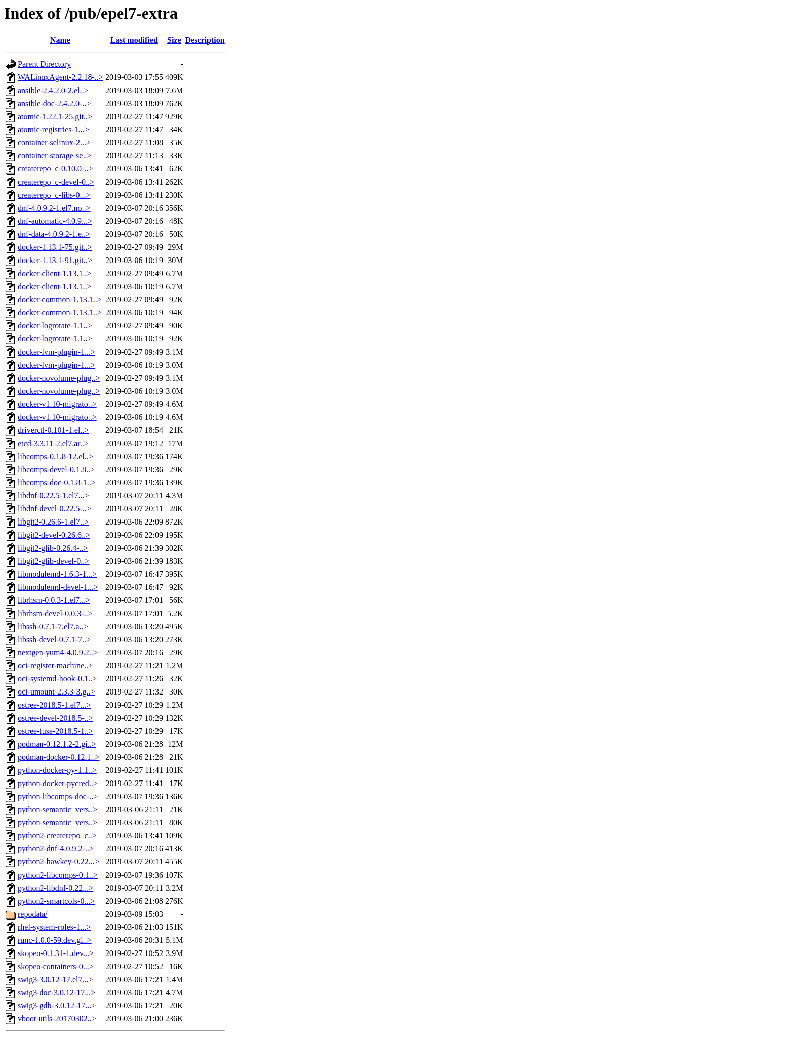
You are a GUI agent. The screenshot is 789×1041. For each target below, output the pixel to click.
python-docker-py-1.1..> (57, 770)
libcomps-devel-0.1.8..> (56, 469)
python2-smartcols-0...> (56, 901)
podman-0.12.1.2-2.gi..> (57, 744)
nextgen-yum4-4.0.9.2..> (58, 652)
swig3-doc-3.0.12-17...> (56, 992)
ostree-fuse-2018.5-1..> (55, 731)
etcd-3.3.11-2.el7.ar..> (53, 443)
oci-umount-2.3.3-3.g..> (56, 691)
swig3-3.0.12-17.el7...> (55, 979)
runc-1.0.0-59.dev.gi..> (55, 940)
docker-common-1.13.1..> (60, 299)
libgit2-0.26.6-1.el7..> (53, 521)
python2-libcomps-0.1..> (58, 875)
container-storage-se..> (54, 155)
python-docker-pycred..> (58, 783)
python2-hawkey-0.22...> (58, 861)
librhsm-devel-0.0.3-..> (55, 613)
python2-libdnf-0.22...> (55, 888)
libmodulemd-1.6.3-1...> (57, 574)
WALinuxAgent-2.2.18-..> (60, 77)
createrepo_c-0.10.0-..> (55, 168)
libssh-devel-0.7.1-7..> (54, 639)
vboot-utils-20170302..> (57, 1018)
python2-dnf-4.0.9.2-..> (56, 848)
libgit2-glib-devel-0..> (53, 561)
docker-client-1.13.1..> (54, 273)
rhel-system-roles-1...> (54, 927)
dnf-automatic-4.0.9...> (55, 221)
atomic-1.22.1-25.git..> (55, 116)
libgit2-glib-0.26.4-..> (53, 548)
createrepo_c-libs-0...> (54, 195)
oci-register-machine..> (55, 665)
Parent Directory (44, 64)
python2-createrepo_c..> (57, 835)
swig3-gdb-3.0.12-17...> (57, 1005)
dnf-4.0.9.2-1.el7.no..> (54, 208)
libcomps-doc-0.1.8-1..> (57, 482)
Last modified (134, 40)
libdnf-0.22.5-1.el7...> (53, 495)
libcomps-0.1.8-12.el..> (55, 456)
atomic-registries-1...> (53, 129)
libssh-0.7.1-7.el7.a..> (53, 626)
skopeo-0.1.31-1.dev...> (56, 953)
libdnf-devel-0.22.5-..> (54, 508)
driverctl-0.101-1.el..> (53, 430)
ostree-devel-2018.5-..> (55, 718)
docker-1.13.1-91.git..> (55, 260)
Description (205, 40)
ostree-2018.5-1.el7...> (54, 705)
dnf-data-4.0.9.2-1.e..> (54, 234)
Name (60, 40)
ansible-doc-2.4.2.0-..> (54, 103)
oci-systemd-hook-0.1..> (57, 678)
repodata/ (33, 914)
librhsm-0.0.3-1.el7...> (54, 600)
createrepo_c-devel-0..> (56, 182)
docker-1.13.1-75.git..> (55, 247)
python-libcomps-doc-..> (58, 796)
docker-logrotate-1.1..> (55, 325)
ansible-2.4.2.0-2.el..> (53, 90)
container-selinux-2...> (54, 142)
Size (174, 40)
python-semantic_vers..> (57, 809)
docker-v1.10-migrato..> (57, 404)
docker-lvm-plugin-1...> (56, 352)
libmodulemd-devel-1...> (58, 587)
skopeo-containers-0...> (56, 966)
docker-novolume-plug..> (59, 378)
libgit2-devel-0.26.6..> (54, 535)
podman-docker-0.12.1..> (58, 757)
